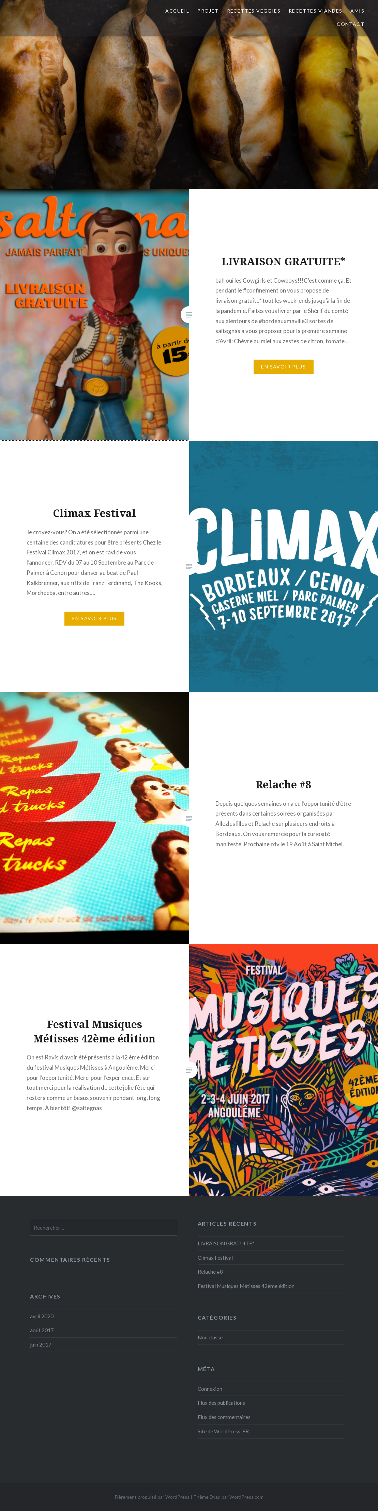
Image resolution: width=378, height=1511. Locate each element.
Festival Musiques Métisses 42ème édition (246, 1286)
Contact (350, 24)
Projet (207, 11)
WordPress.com (246, 1497)
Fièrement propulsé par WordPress (152, 1497)
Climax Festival (215, 1258)
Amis (357, 11)
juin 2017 (40, 1344)
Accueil (177, 11)
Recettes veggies (254, 11)
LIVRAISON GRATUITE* (226, 1243)
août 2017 (42, 1330)
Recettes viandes (315, 11)
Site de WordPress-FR (223, 1431)
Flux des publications (221, 1403)
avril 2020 (42, 1316)
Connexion (210, 1389)
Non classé (210, 1337)
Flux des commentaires (224, 1417)
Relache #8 (210, 1272)
